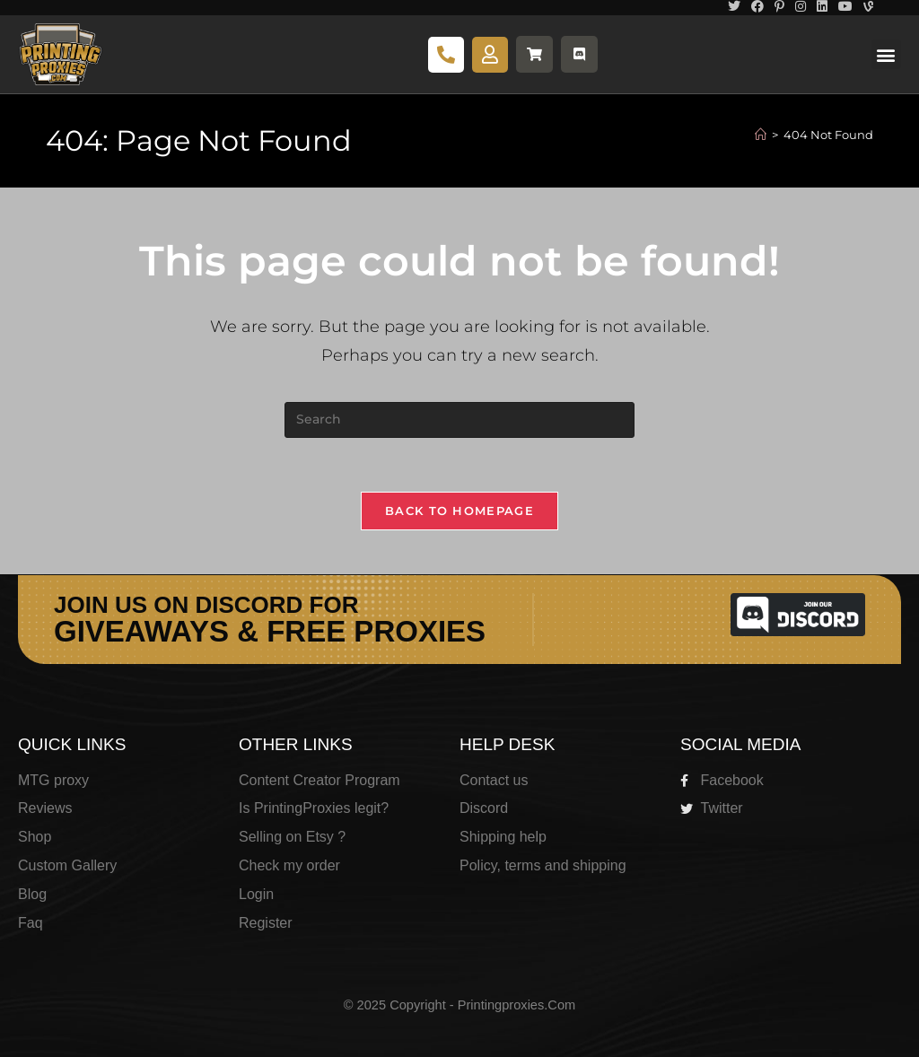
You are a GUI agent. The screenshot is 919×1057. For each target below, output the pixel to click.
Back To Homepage (459, 510)
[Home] (760, 134)
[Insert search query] (459, 420)
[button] (886, 54)
